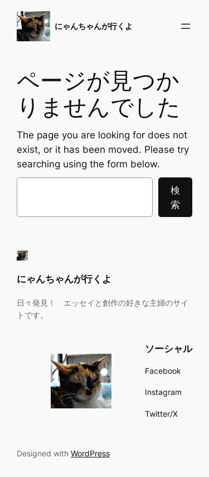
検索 (175, 197)
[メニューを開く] (185, 26)
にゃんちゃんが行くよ (94, 26)
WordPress (90, 453)
